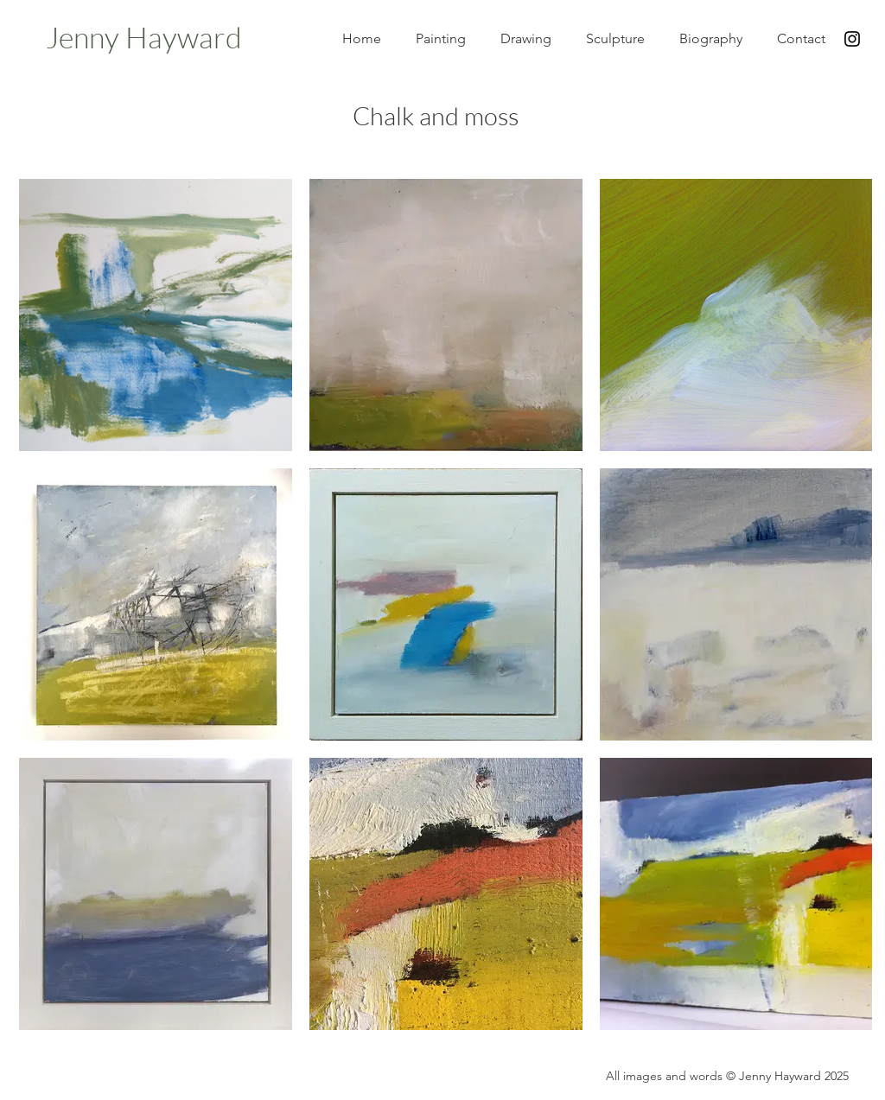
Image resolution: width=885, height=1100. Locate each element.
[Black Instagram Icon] (852, 39)
